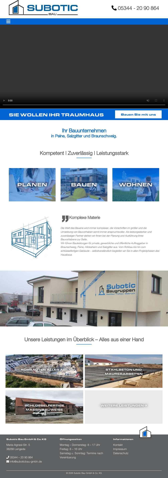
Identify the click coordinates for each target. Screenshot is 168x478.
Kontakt (118, 444)
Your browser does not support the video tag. (84, 67)
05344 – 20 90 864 (19, 457)
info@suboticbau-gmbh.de (24, 461)
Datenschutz (120, 453)
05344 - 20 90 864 (135, 8)
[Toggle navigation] (8, 21)
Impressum (120, 449)
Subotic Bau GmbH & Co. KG (88, 473)
